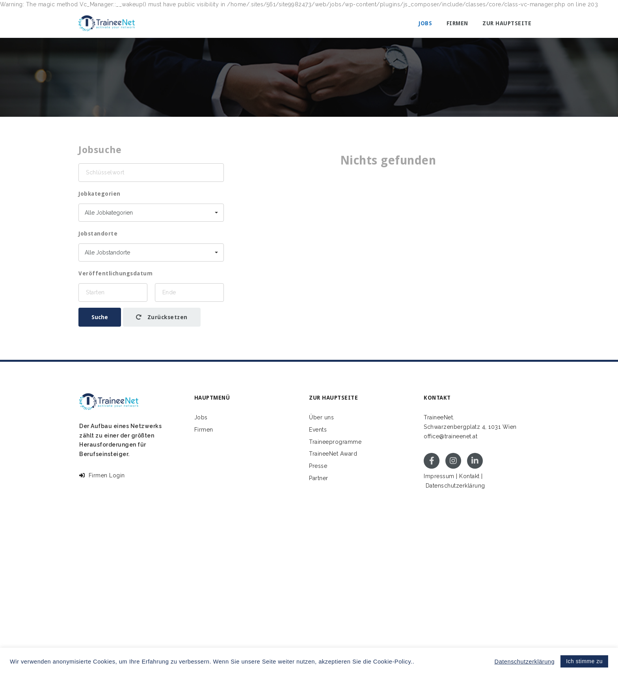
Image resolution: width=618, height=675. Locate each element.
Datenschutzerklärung (455, 485)
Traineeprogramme (335, 442)
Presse (318, 466)
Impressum (439, 476)
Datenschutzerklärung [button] (525, 661)
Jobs (425, 23)
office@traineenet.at (450, 436)
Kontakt (469, 476)
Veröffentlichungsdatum (115, 273)
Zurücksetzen (162, 317)
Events (318, 429)
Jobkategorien (99, 194)
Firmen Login (102, 475)
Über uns (321, 417)
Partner (318, 478)
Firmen (457, 23)
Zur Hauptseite (506, 23)
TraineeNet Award (333, 454)
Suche (99, 317)
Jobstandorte (97, 233)
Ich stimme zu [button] (584, 661)
